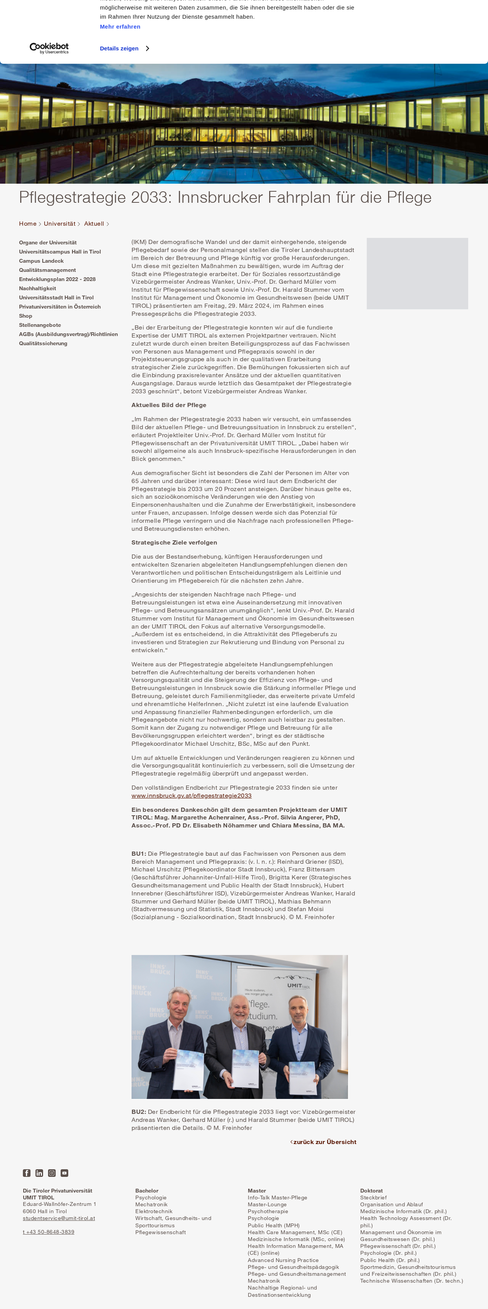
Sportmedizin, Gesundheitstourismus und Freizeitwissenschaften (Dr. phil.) (408, 1270)
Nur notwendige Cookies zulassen (424, 41)
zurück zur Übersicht (325, 1141)
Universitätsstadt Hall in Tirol (56, 297)
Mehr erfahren (120, 83)
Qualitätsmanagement (47, 270)
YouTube (64, 1173)
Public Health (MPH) (274, 1225)
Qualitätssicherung (43, 343)
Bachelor (146, 1190)
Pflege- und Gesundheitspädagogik (293, 1267)
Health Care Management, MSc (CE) (295, 1232)
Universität (60, 223)
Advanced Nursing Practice (283, 1260)
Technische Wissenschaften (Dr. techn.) (411, 1280)
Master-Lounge (267, 1204)
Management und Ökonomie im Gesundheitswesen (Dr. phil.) (400, 1235)
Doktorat (371, 1190)
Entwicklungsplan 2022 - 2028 (57, 279)
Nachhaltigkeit (37, 288)
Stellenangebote (40, 325)
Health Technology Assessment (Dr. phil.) (406, 1221)
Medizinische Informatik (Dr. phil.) (403, 1211)
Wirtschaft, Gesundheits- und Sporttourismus (173, 1221)
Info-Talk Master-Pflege (278, 1197)
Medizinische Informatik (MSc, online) (296, 1239)
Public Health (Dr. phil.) (390, 1260)
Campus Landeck (41, 260)
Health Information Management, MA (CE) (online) (296, 1249)
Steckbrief (373, 1197)
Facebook (26, 1173)
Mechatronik (151, 1204)
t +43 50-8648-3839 (48, 1231)
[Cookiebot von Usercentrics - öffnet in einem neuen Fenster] (49, 106)
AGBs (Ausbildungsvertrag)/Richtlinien (68, 334)
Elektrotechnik (153, 1211)
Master (257, 1190)
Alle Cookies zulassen (424, 19)
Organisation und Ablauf (391, 1204)
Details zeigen (119, 105)
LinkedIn (39, 1173)
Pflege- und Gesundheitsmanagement (297, 1273)
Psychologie (151, 1197)
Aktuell (94, 223)
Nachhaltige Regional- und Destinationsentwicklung (282, 1291)
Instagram (52, 1173)
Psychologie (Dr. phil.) (388, 1252)
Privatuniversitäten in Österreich (60, 306)
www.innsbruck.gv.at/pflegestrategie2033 (192, 795)
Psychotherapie (268, 1211)
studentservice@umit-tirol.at (59, 1218)
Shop (25, 315)
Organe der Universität (48, 242)
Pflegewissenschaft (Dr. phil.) (398, 1246)
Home (28, 223)
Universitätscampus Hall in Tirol (60, 251)
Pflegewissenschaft (160, 1232)
